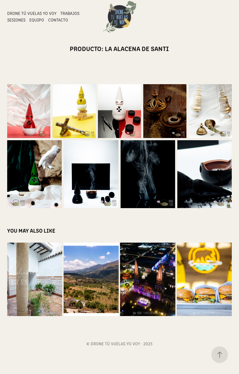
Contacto (58, 20)
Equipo (36, 20)
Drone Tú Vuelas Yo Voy (31, 13)
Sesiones (16, 20)
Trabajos (69, 13)
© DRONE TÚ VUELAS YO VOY (113, 343)
